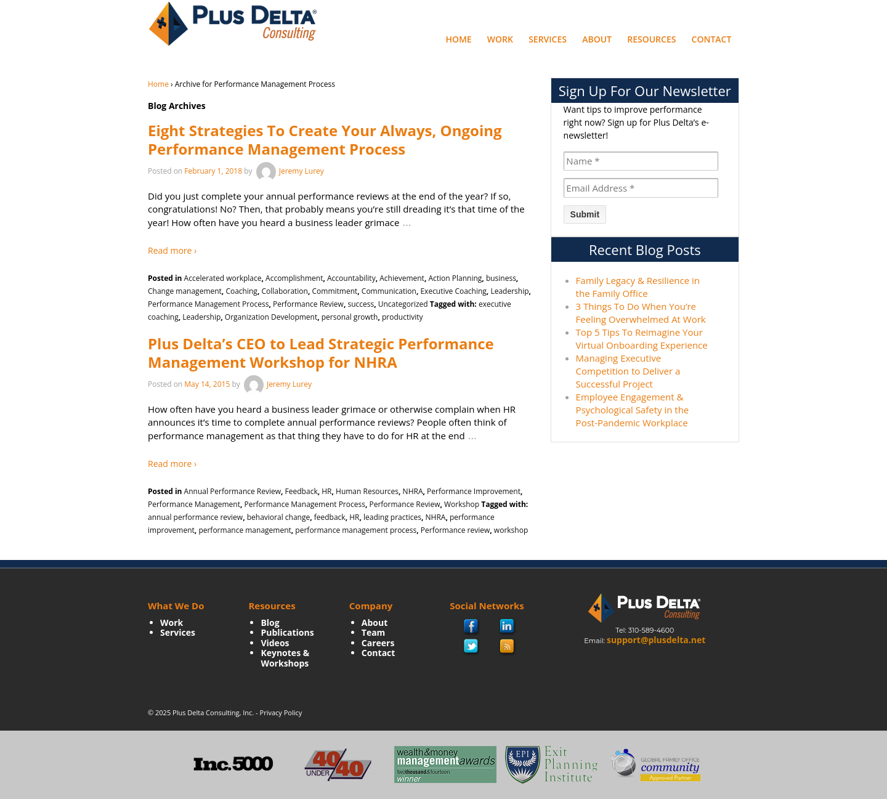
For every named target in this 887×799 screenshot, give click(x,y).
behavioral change (278, 517)
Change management (185, 291)
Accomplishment (294, 278)
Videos (275, 643)
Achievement (401, 278)
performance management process (355, 530)
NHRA (413, 491)
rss (507, 647)
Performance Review (308, 304)
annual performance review (195, 517)
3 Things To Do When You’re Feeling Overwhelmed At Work (641, 312)
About (597, 39)
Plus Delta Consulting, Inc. (213, 712)
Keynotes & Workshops (285, 658)
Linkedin (507, 627)
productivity (402, 317)
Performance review (455, 530)
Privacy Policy (281, 712)
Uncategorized (403, 304)
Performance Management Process (208, 304)
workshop (511, 530)
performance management (244, 530)
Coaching (241, 291)
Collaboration (284, 291)
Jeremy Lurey (289, 171)
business (501, 278)
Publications (287, 632)
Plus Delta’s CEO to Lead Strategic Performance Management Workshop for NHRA (321, 352)
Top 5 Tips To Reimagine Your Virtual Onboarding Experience (642, 338)
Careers (378, 643)
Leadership (509, 291)
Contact (712, 39)
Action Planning (455, 278)
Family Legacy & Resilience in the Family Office (638, 286)
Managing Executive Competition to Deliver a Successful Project (628, 371)
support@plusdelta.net (656, 640)
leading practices (392, 517)
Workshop (461, 504)
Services (548, 39)
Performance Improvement (473, 491)
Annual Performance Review (232, 491)
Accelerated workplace (223, 278)
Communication (389, 291)
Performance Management (194, 504)
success (360, 304)
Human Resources (367, 491)
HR (326, 491)
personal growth (350, 317)
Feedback (301, 491)
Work (500, 39)
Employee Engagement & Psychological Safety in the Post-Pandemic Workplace (632, 410)
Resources (651, 39)
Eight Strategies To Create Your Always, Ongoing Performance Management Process (325, 139)
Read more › (172, 250)
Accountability (351, 278)
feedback (330, 517)
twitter (471, 647)
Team (374, 632)
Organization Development (271, 317)
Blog (270, 622)
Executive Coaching (453, 291)
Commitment (335, 291)
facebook (471, 627)
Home (458, 39)
